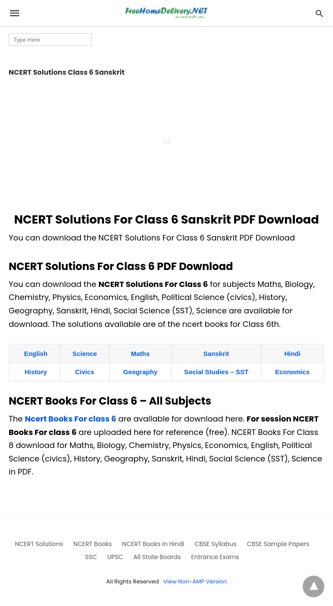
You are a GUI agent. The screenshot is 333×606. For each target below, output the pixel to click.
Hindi (292, 353)
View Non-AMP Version (195, 581)
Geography (140, 371)
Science (84, 353)
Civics (84, 371)
